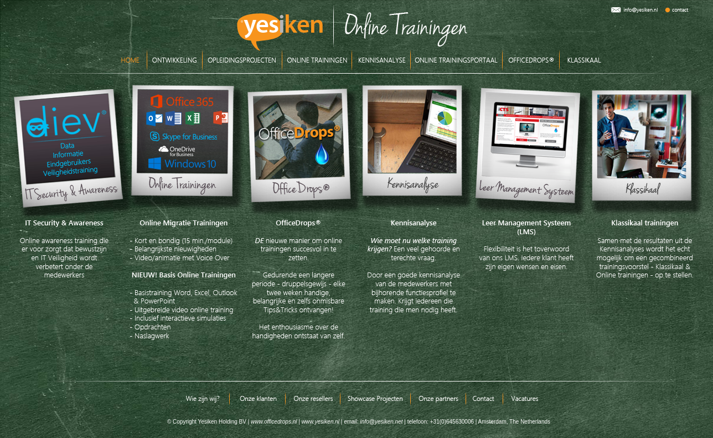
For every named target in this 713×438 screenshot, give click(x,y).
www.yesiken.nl (320, 422)
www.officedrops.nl (274, 422)
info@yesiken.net (381, 422)
